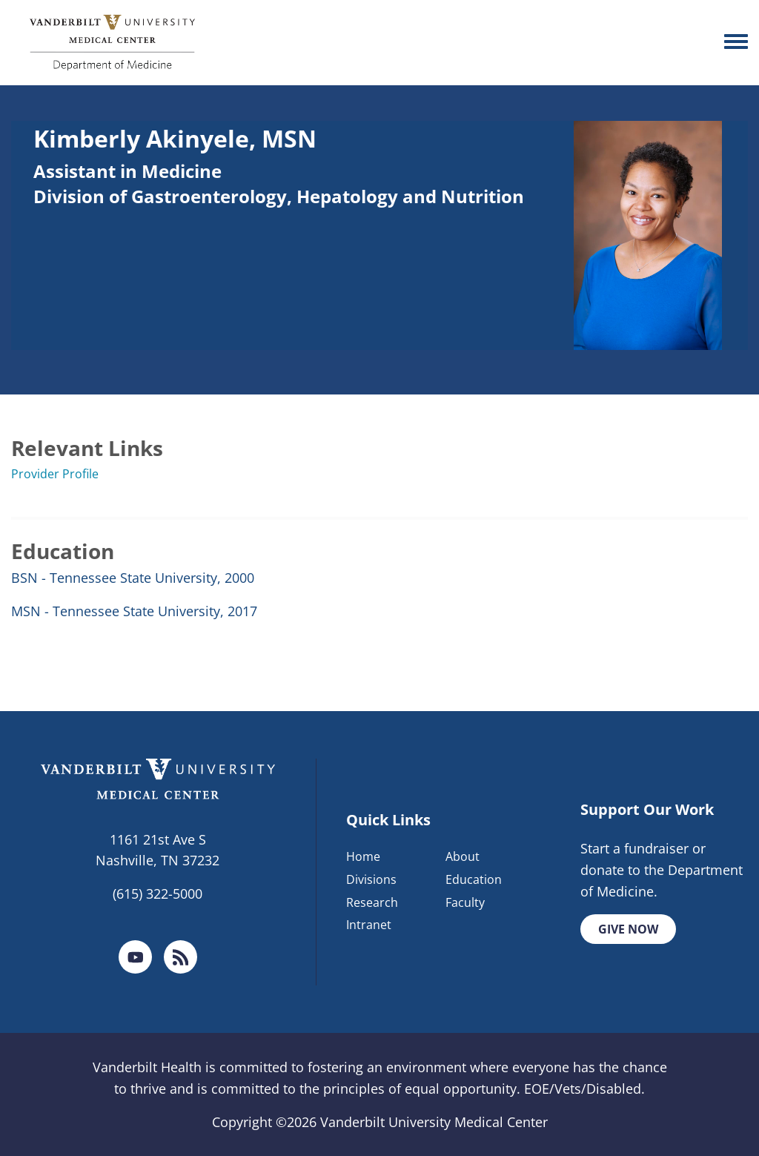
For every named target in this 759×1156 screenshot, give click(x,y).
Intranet (368, 924)
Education (473, 879)
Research (372, 902)
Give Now (628, 929)
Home (363, 856)
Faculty (465, 902)
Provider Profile (55, 474)
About (462, 856)
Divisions (371, 879)
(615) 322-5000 (157, 893)
